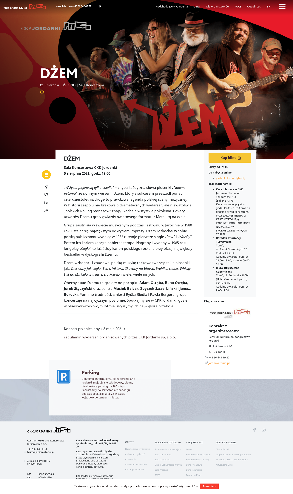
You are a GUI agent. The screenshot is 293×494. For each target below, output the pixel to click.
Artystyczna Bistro (225, 464)
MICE (238, 6)
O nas (197, 6)
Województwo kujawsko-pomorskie (233, 454)
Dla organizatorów (217, 6)
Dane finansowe (194, 464)
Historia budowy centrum (198, 454)
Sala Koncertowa (163, 454)
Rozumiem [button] (209, 486)
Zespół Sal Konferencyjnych (168, 464)
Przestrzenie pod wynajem (168, 449)
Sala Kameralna (162, 459)
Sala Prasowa (161, 469)
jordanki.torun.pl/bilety (230, 178)
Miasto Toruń (222, 449)
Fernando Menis (194, 475)
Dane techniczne (194, 469)
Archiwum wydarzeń (135, 454)
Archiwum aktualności (136, 464)
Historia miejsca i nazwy (197, 459)
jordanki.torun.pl (219, 363)
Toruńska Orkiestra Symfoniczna (232, 459)
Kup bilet (230, 157)
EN (269, 6)
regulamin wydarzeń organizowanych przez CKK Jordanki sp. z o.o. (120, 337)
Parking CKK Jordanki (135, 469)
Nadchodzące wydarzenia (172, 6)
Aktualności (254, 6)
